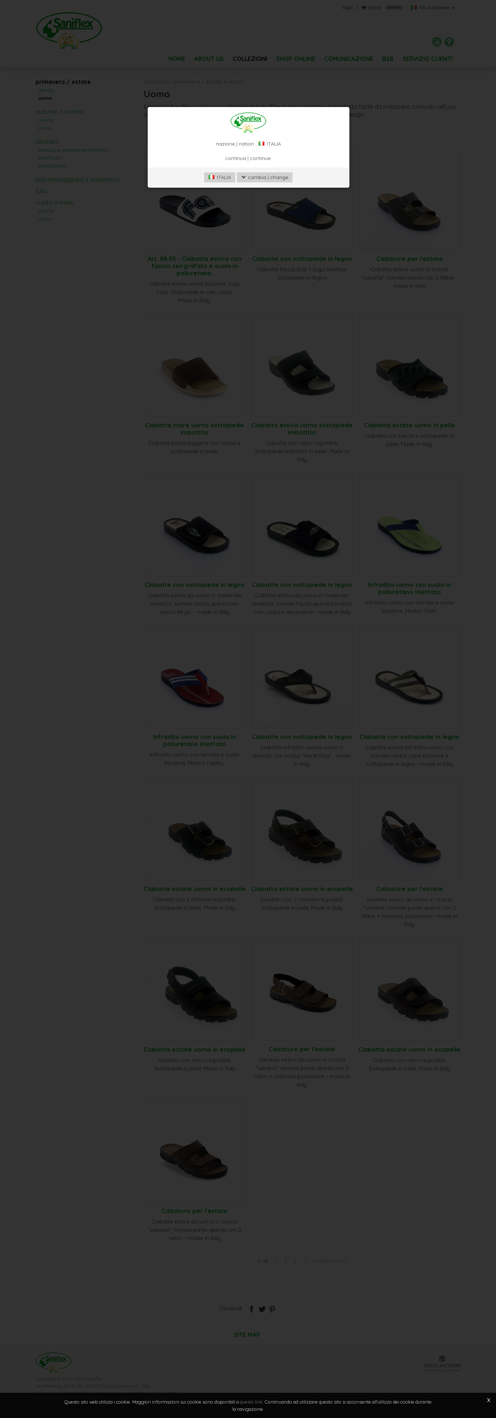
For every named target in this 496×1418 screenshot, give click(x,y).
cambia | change (264, 212)
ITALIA (220, 212)
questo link (251, 1402)
